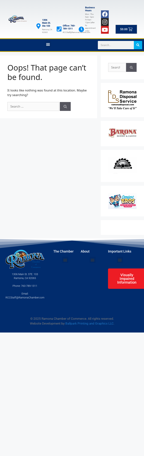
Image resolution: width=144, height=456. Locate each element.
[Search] (138, 45)
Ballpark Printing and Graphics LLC (89, 323)
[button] (48, 44)
